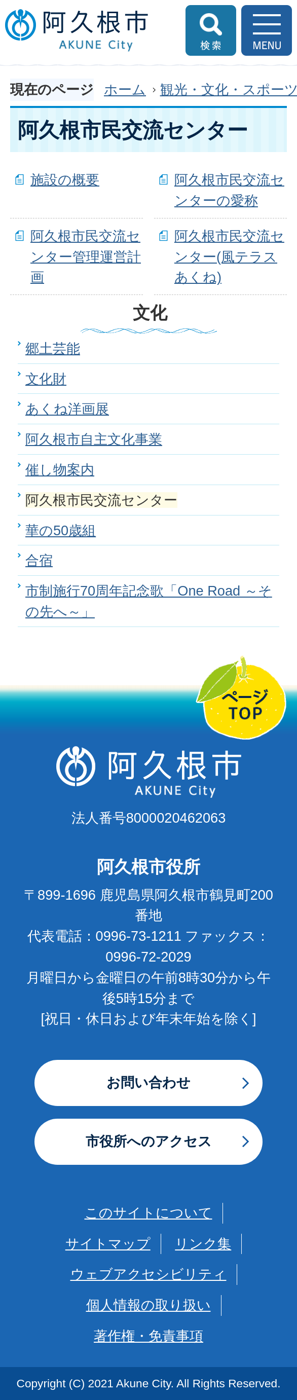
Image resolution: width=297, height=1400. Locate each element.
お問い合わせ (148, 1082)
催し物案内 (59, 469)
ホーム (125, 89)
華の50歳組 (60, 530)
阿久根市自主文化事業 (93, 439)
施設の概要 (64, 180)
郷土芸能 (52, 348)
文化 (150, 312)
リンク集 (203, 1243)
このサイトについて (148, 1213)
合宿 (39, 560)
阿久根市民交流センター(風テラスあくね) (229, 256)
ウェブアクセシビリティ (148, 1274)
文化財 (45, 379)
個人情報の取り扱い (148, 1305)
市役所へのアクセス (149, 1141)
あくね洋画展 (67, 409)
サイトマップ (108, 1243)
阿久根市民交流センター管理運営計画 (85, 256)
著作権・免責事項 (148, 1336)
